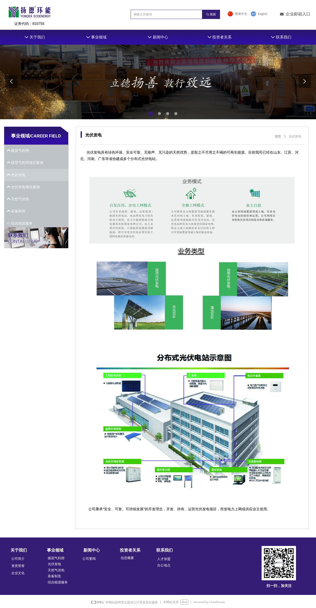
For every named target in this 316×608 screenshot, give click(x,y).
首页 (278, 136)
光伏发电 (295, 136)
